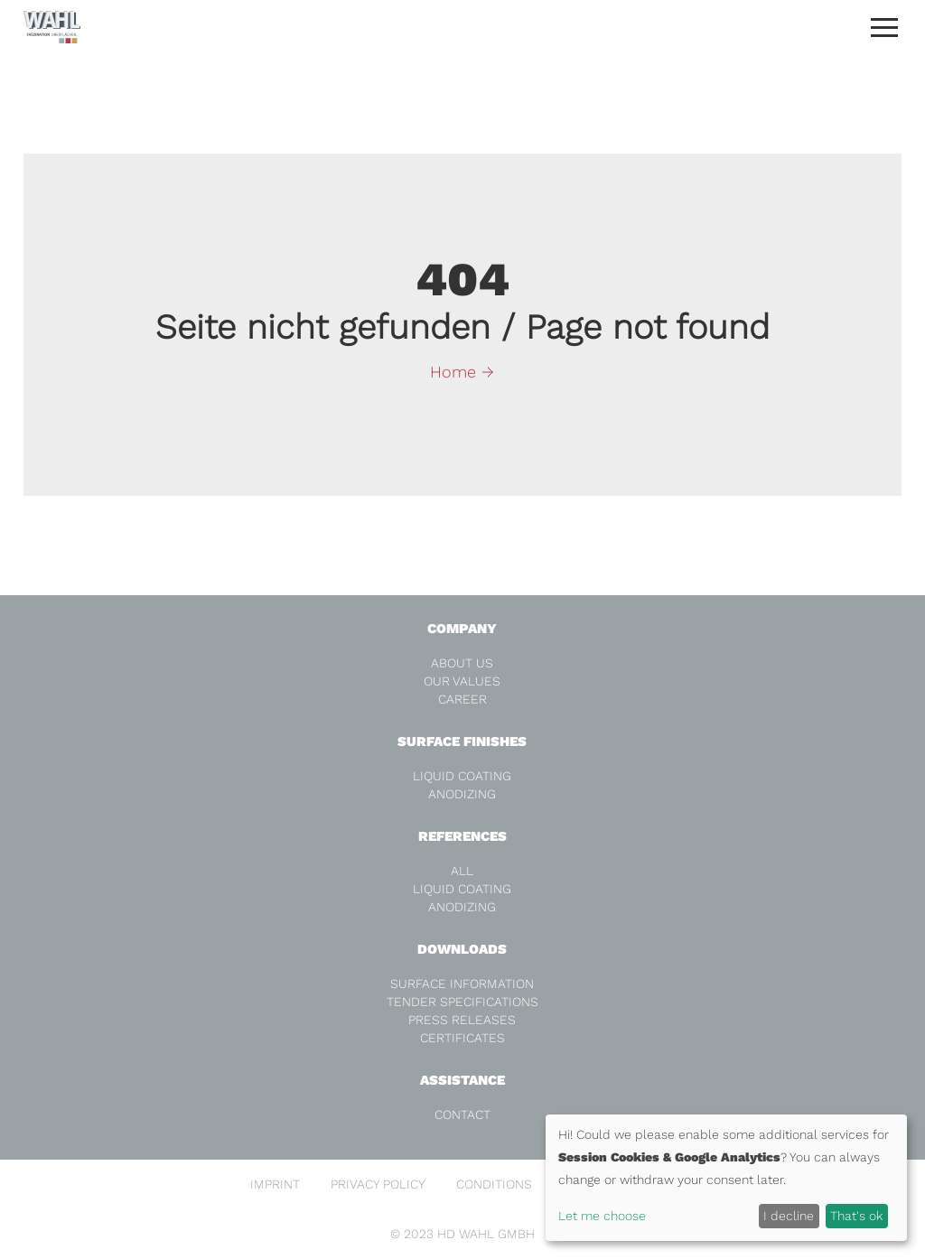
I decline (788, 1215)
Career (462, 699)
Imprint (275, 1184)
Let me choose (602, 1215)
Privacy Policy (378, 1184)
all (462, 870)
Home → (462, 371)
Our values (462, 681)
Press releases (462, 1019)
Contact (462, 1114)
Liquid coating (462, 776)
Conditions (494, 1184)
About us (462, 663)
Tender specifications (462, 1001)
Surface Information (462, 983)
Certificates (462, 1038)
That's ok (856, 1215)
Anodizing (462, 794)
